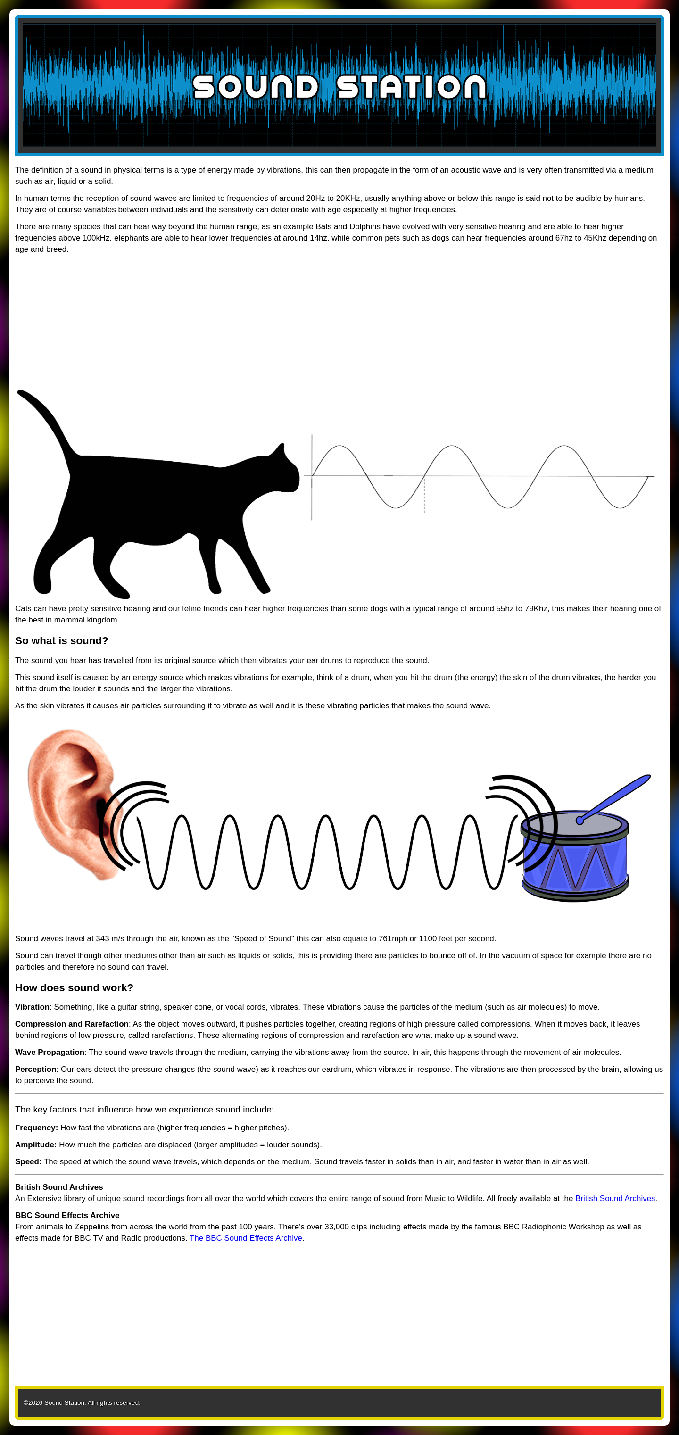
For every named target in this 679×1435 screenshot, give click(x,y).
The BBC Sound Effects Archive (246, 1238)
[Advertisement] (298, 324)
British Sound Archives (615, 1198)
